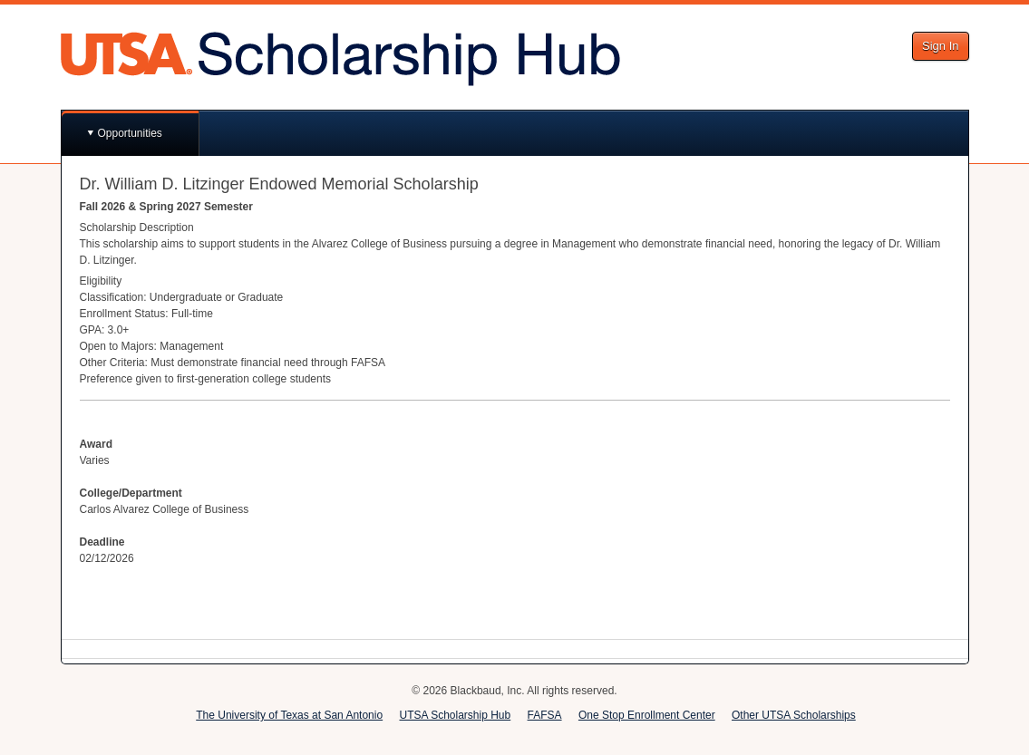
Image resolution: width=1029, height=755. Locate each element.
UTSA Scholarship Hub (454, 715)
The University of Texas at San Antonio (289, 715)
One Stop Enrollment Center (646, 715)
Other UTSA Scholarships (794, 715)
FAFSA (545, 715)
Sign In (940, 46)
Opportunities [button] (130, 133)
